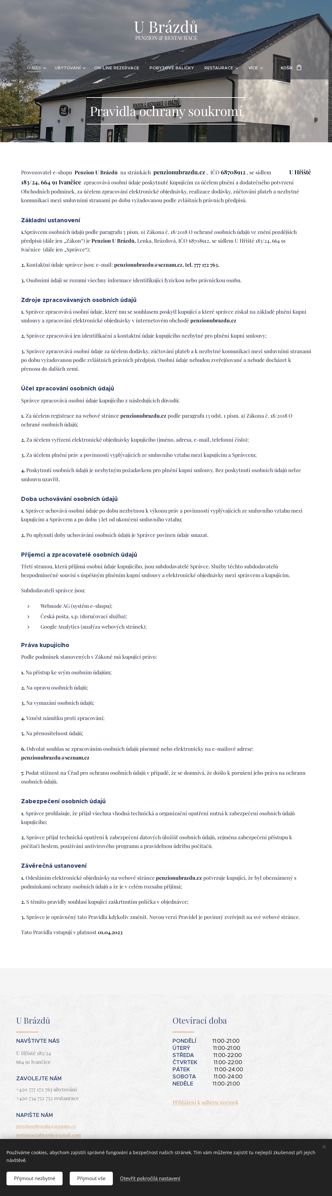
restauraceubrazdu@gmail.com (48, 1135)
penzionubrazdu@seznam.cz (46, 1126)
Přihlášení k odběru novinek (205, 1102)
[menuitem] (22, 68)
